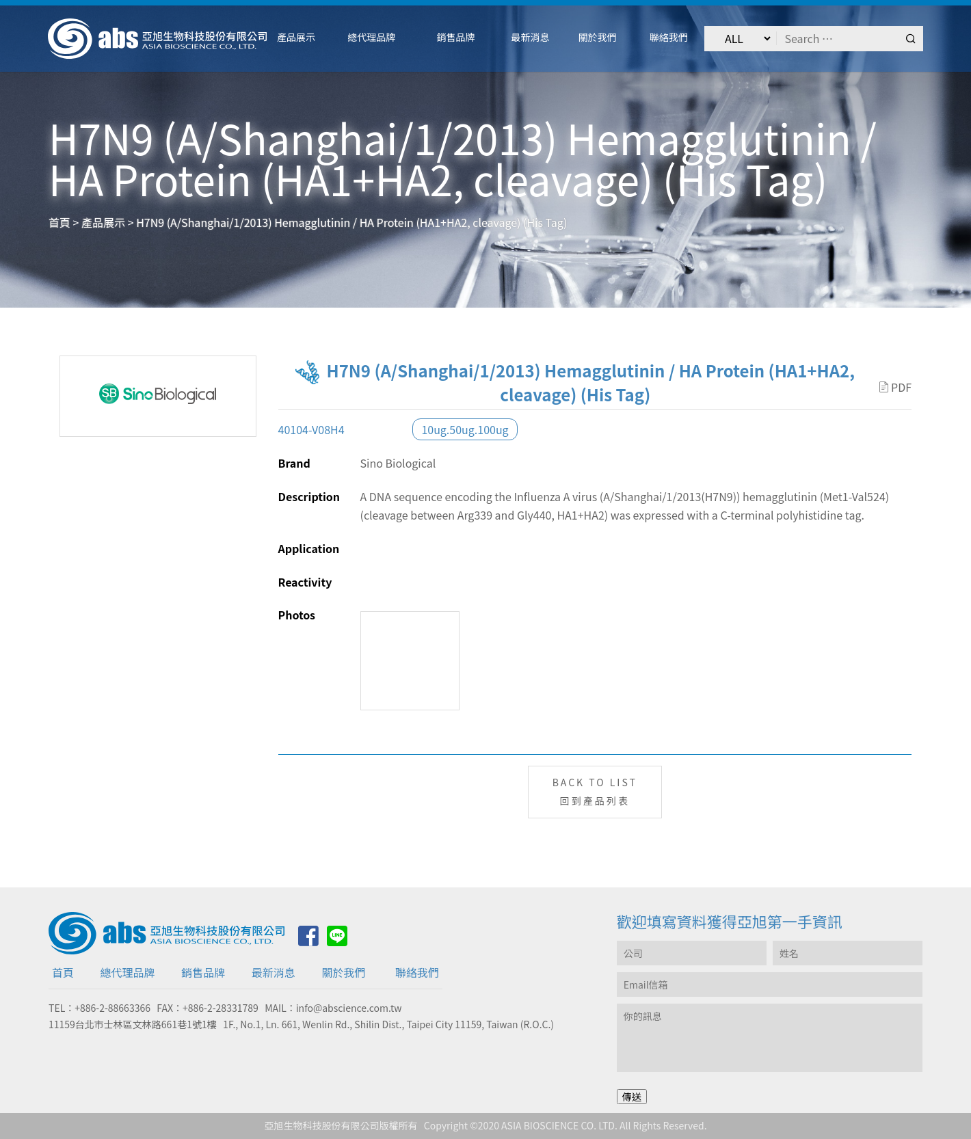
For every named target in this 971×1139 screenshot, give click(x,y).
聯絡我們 (417, 972)
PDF (895, 387)
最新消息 (273, 972)
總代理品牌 (128, 972)
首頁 (63, 972)
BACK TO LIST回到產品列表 (595, 791)
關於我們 (343, 972)
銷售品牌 (203, 972)
